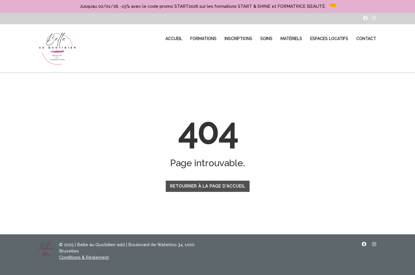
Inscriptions (238, 38)
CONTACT (366, 38)
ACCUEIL (173, 38)
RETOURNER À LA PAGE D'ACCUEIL (207, 186)
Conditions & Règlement (84, 257)
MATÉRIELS (291, 38)
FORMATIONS (203, 38)
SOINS (266, 38)
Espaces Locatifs (329, 38)
